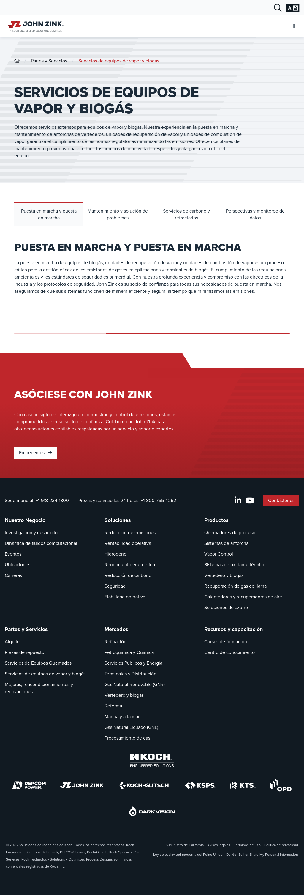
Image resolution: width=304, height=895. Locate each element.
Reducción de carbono (127, 575)
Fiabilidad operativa (124, 596)
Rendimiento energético (129, 564)
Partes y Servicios (49, 60)
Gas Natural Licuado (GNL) (131, 727)
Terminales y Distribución (130, 673)
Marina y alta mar (122, 716)
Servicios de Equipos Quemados (38, 663)
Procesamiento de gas (127, 737)
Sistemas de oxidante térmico (234, 564)
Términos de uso (247, 845)
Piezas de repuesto (24, 652)
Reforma (113, 705)
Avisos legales (218, 845)
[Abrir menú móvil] (294, 26)
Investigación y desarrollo (31, 532)
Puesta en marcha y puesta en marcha (49, 214)
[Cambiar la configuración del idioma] (292, 8)
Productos (216, 520)
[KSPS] (200, 785)
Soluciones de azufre (226, 607)
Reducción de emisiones (130, 532)
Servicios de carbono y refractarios (186, 214)
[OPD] (281, 785)
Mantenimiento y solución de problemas (118, 214)
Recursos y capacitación (233, 629)
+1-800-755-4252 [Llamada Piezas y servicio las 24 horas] (158, 500)
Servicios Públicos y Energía (133, 663)
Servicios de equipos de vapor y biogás (118, 60)
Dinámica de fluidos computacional (41, 543)
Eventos (13, 553)
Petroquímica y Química (129, 652)
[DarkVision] (152, 811)
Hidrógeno (115, 553)
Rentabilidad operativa (127, 543)
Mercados (116, 629)
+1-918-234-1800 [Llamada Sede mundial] (52, 500)
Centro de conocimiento (229, 652)
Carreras (13, 575)
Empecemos (35, 452)
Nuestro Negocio (25, 520)
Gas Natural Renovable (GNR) (134, 684)
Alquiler (13, 641)
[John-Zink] (17, 60)
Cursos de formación (225, 641)
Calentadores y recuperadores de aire (243, 596)
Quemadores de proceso (229, 532)
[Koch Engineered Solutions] (152, 760)
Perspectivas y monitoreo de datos (255, 214)
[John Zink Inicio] (35, 26)
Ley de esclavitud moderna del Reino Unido (188, 854)
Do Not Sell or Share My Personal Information (262, 854)
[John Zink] (82, 785)
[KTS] (243, 785)
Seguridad (115, 586)
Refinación (115, 641)
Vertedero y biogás (223, 575)
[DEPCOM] (29, 785)
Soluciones (117, 520)
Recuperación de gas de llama (235, 586)
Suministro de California (185, 845)
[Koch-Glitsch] (144, 785)
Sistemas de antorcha (226, 543)
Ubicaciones (17, 564)
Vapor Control (218, 553)
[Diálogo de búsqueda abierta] (278, 8)
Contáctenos (281, 500)
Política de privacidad (281, 845)
